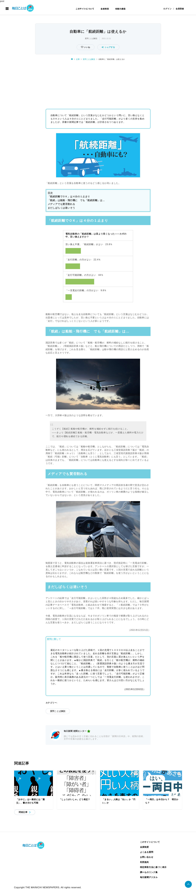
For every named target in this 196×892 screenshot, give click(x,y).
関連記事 (23, 812)
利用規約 (144, 862)
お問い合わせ (146, 857)
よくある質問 (146, 852)
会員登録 (180, 9)
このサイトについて (85, 8)
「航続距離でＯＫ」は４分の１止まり (69, 196)
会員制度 (105, 8)
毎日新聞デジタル (149, 877)
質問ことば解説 (91, 38)
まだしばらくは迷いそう (61, 208)
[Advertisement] (98, 83)
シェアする (108, 47)
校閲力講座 (120, 8)
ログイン (167, 9)
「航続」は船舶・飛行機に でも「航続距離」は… (76, 200)
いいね (86, 47)
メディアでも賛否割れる (61, 204)
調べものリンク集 (149, 872)
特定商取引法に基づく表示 (153, 867)
